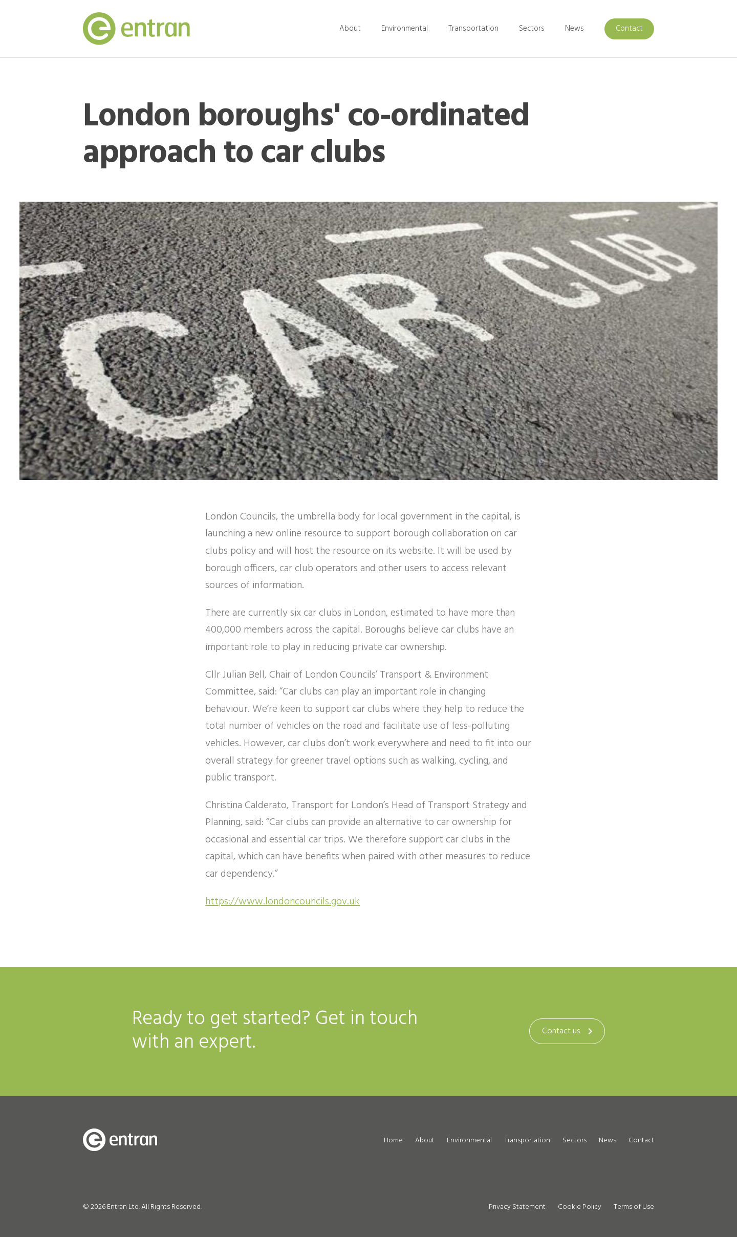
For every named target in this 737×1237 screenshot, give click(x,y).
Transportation (473, 29)
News (574, 29)
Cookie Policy (579, 1207)
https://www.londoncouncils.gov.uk (282, 902)
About (350, 29)
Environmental (404, 29)
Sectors (532, 29)
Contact (629, 29)
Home (393, 1140)
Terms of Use (634, 1207)
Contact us (569, 1031)
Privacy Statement (517, 1207)
